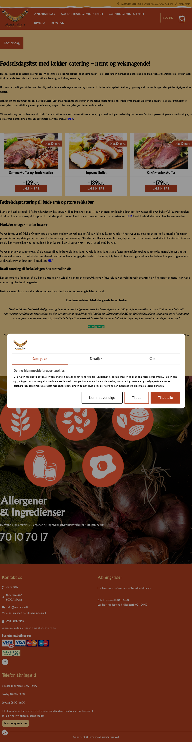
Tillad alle (165, 398)
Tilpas (136, 398)
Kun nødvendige (102, 398)
